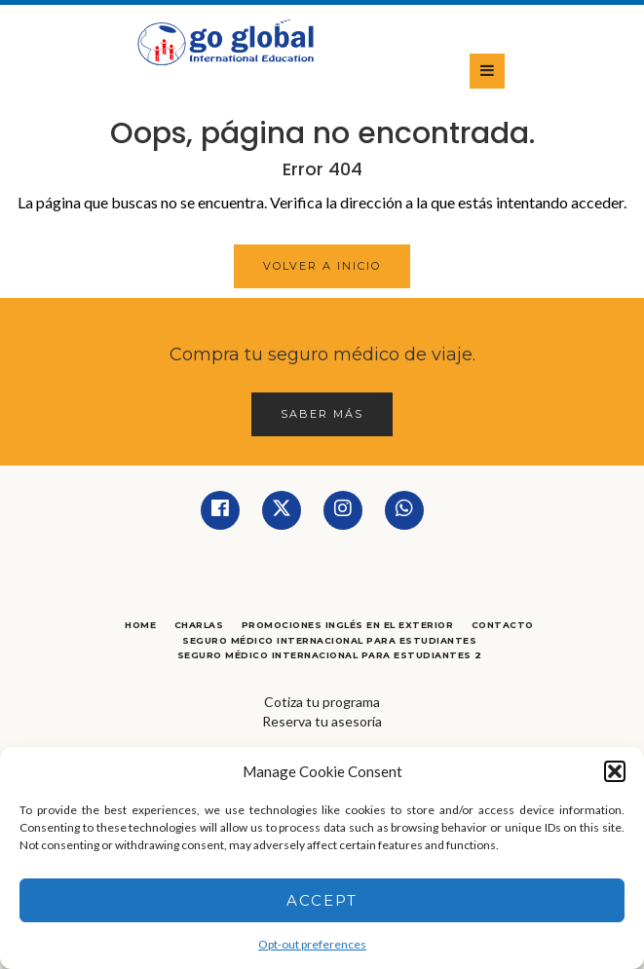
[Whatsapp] (404, 510)
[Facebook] (220, 510)
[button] (615, 771)
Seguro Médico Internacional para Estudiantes (329, 640)
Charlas (199, 624)
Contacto (503, 624)
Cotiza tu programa (322, 701)
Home (140, 624)
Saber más (322, 414)
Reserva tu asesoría (322, 721)
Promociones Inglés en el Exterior (348, 624)
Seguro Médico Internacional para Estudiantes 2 (329, 655)
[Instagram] (342, 510)
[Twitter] (281, 510)
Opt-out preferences (312, 944)
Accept (322, 900)
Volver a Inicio (322, 266)
